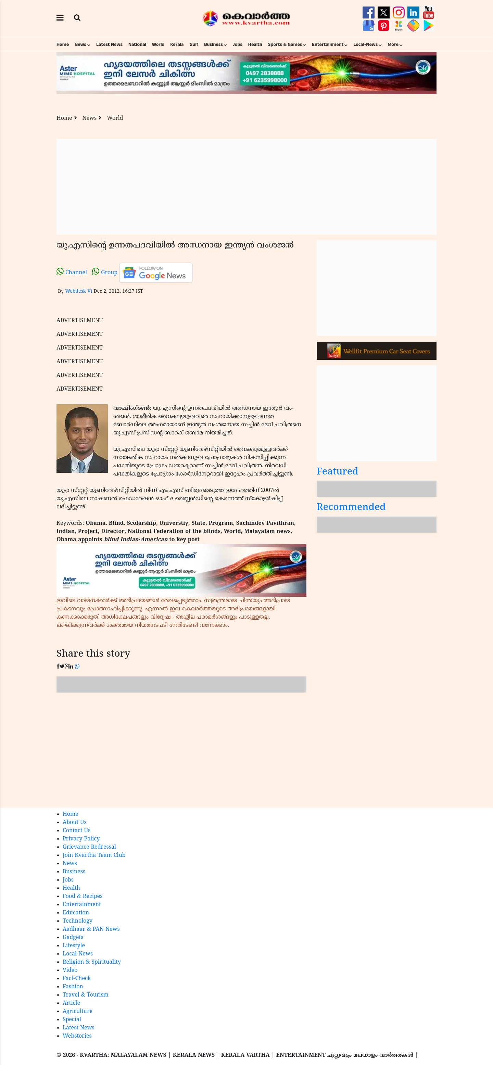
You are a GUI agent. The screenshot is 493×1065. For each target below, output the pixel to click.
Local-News (365, 44)
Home (62, 44)
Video (70, 970)
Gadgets (73, 937)
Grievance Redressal (89, 847)
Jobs (237, 44)
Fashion (73, 987)
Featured (337, 472)
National (137, 44)
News (80, 44)
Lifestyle (74, 945)
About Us (75, 822)
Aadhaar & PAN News (91, 929)
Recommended (351, 508)
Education (76, 913)
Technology (77, 921)
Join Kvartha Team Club (94, 855)
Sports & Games (285, 44)
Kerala (177, 44)
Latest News (109, 44)
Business (213, 44)
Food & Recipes (83, 896)
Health (255, 44)
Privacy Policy (81, 839)
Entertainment (327, 44)
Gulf (193, 44)
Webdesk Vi (78, 291)
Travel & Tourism (86, 995)
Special (72, 1019)
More (393, 44)
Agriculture (77, 1011)
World (158, 44)
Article (71, 1003)
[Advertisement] (246, 187)
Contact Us (76, 830)
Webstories (77, 1036)
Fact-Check (77, 978)
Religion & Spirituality (92, 962)
